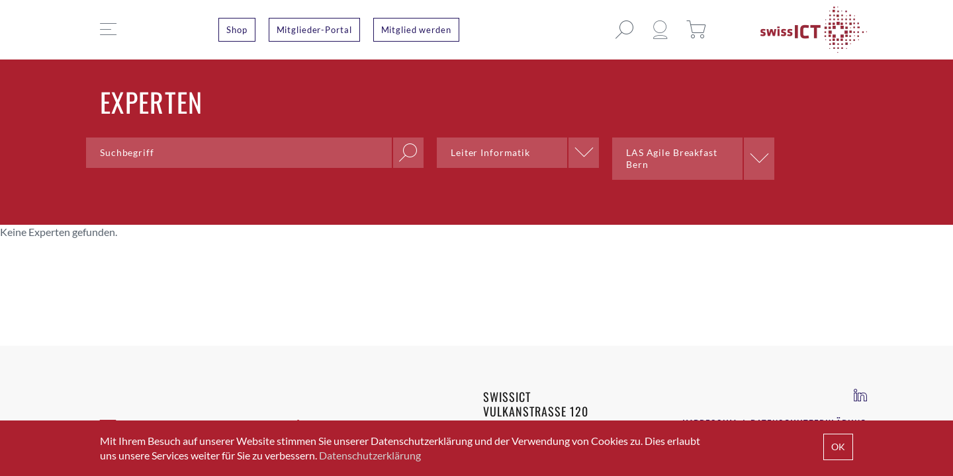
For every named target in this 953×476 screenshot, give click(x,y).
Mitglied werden (416, 29)
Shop (237, 29)
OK (838, 446)
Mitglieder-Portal (314, 29)
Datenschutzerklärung (370, 455)
